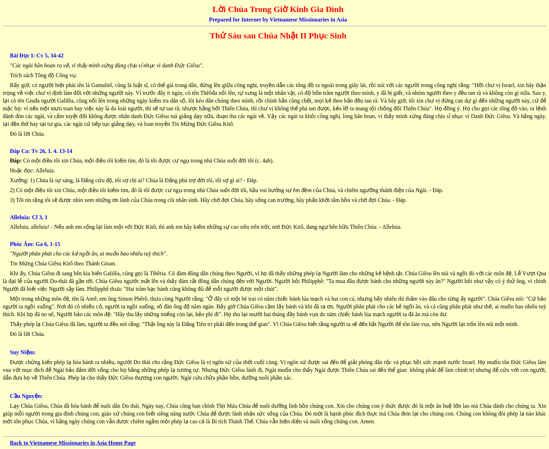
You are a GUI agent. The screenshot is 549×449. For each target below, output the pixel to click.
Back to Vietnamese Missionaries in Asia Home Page (73, 443)
